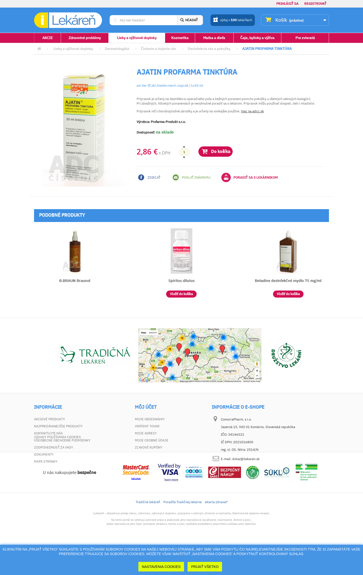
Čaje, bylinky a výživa (257, 38)
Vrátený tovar (147, 426)
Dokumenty (44, 454)
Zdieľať (149, 177)
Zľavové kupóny (148, 447)
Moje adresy (146, 433)
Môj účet (146, 407)
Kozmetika (180, 38)
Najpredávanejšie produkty (58, 426)
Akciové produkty (49, 419)
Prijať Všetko (205, 567)
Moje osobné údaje (151, 440)
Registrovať (315, 4)
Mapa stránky (45, 461)
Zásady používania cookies (57, 468)
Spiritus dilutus (181, 280)
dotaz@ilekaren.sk (246, 459)
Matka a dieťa (214, 38)
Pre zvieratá (305, 38)
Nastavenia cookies (161, 567)
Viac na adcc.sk (252, 111)
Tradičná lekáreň (148, 533)
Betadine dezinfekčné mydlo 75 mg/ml (288, 280)
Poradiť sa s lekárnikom (249, 177)
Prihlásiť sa (287, 4)
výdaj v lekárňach (232, 20)
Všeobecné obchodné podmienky (62, 440)
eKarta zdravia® (216, 533)
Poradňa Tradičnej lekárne (182, 533)
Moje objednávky (150, 419)
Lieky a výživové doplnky (137, 38)
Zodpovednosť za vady (53, 447)
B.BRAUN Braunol (74, 280)
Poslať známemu (191, 177)
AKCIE (47, 38)
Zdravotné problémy (85, 38)
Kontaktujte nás (48, 433)
